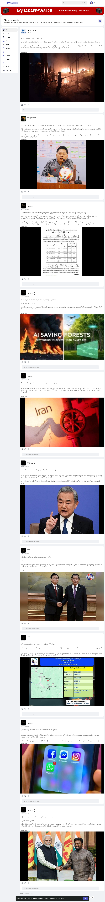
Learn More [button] (61, 898)
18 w (22, 35)
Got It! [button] (85, 898)
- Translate (26, 35)
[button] (74, 3)
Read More (24, 52)
